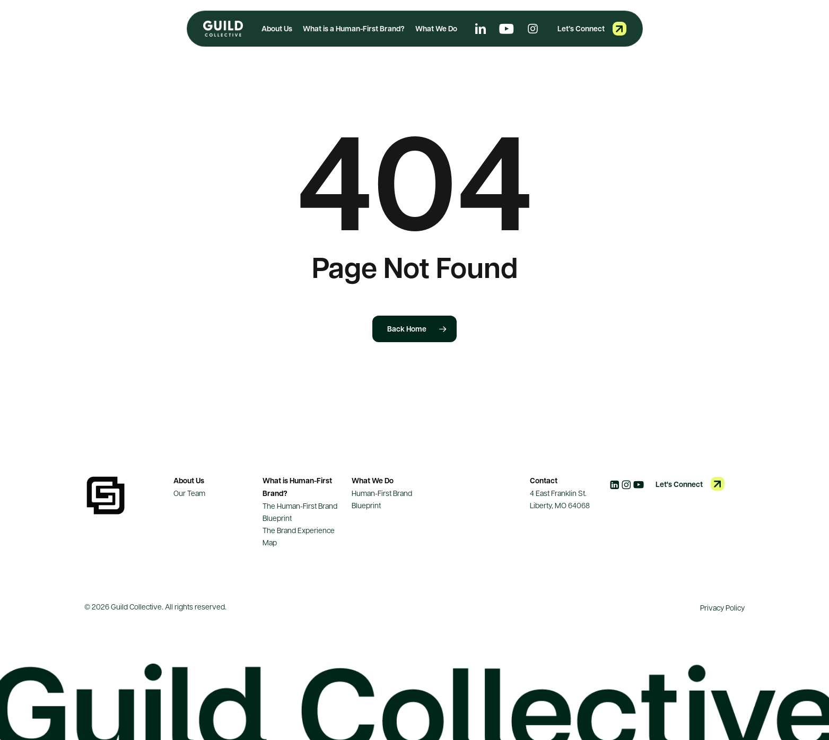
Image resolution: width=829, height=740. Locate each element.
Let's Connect (679, 484)
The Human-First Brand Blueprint (300, 512)
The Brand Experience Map (299, 536)
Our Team (189, 493)
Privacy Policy (722, 607)
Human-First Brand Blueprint (382, 499)
